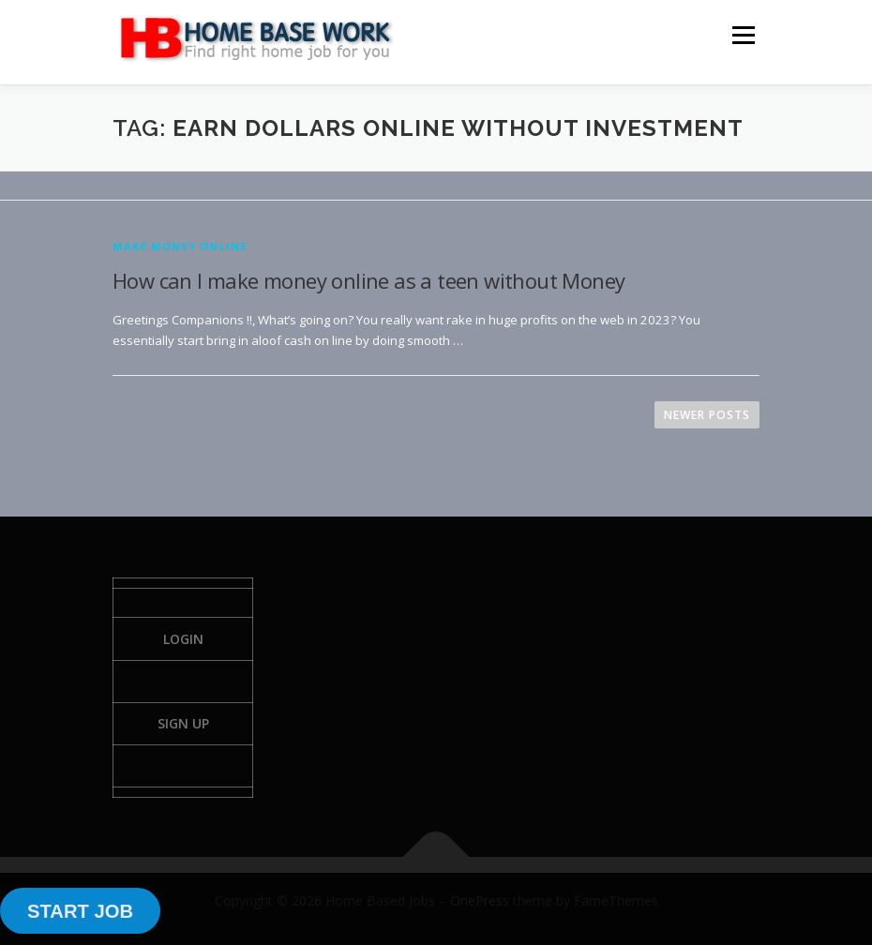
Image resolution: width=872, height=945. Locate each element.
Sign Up (183, 723)
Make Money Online (180, 246)
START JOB (80, 911)
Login (183, 639)
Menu (743, 34)
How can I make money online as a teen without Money (368, 280)
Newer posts (707, 415)
